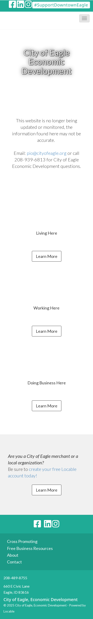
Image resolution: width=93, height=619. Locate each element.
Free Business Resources (30, 548)
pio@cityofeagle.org (46, 153)
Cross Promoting (22, 541)
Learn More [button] (46, 256)
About (12, 555)
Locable (8, 611)
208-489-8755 (15, 578)
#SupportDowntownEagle (61, 5)
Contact (14, 561)
